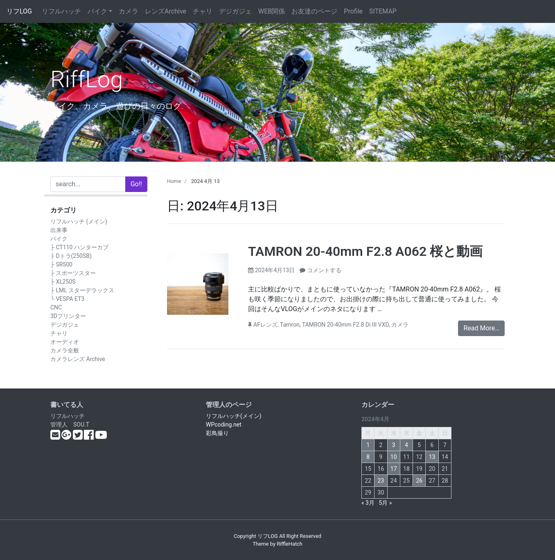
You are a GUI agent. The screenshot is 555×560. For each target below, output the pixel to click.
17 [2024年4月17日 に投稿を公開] (393, 468)
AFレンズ (265, 324)
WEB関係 (271, 11)
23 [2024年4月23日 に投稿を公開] (381, 480)
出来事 (59, 230)
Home (174, 181)
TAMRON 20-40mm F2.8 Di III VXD (345, 324)
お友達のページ (314, 11)
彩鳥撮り (217, 433)
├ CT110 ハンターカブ (79, 247)
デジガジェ (235, 11)
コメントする (324, 270)
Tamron (290, 324)
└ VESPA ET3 (67, 299)
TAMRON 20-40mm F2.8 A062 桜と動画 (365, 251)
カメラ (128, 11)
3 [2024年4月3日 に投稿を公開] (393, 445)
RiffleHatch (289, 544)
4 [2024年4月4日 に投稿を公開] (406, 445)
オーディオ (64, 342)
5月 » (385, 502)
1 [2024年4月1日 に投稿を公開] (368, 445)
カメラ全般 (64, 350)
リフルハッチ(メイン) (234, 416)
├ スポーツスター (73, 273)
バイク (97, 11)
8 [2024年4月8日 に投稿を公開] (368, 457)
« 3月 (368, 502)
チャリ (202, 11)
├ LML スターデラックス (82, 290)
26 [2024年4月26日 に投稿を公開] (419, 480)
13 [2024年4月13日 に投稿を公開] (432, 457)
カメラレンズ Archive (77, 359)
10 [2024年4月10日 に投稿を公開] (393, 457)
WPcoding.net (223, 424)
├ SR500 (61, 264)
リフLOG (19, 11)
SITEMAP (383, 11)
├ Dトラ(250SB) (71, 256)
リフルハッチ (61, 11)
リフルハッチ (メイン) (78, 221)
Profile (353, 11)
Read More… (481, 328)
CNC (56, 307)
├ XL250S (63, 281)
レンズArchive (165, 11)
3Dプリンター (68, 316)
